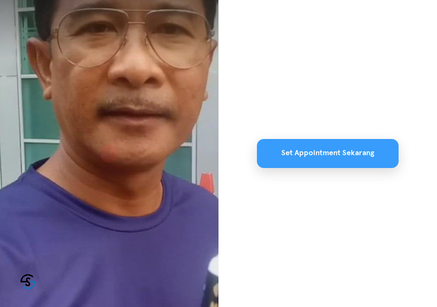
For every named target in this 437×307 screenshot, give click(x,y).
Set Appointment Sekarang (327, 153)
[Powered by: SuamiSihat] (27, 281)
